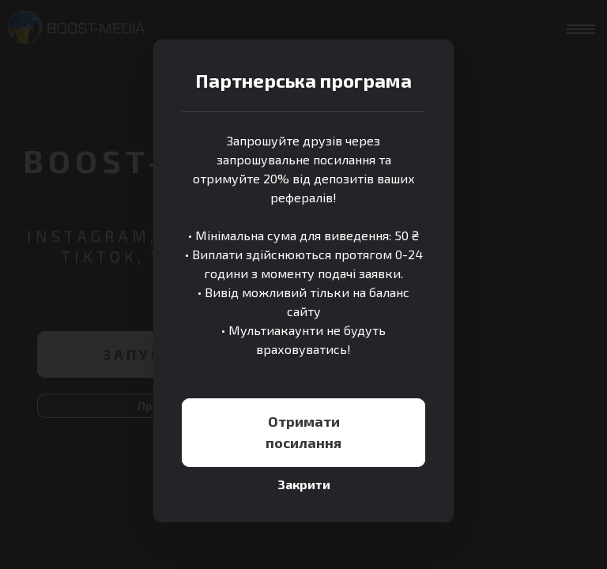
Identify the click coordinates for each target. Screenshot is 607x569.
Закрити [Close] (303, 484)
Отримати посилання (303, 432)
